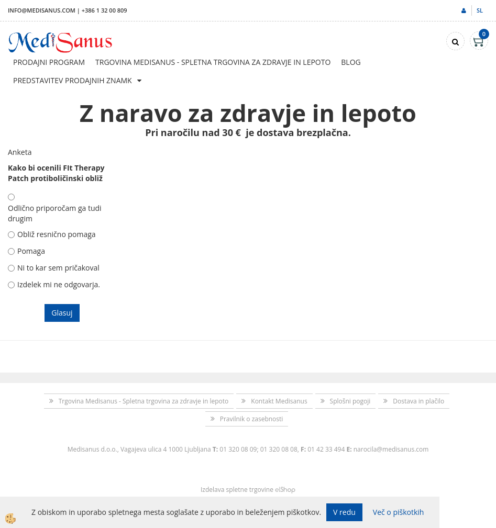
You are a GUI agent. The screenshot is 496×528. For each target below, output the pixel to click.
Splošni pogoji (350, 401)
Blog (350, 62)
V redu (344, 512)
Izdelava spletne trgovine (237, 489)
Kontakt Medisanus (279, 401)
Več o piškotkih (398, 512)
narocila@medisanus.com (391, 449)
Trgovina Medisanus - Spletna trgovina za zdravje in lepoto (212, 62)
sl (480, 10)
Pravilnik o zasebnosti (251, 418)
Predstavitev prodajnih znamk (72, 80)
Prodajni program (49, 62)
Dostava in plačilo (418, 401)
